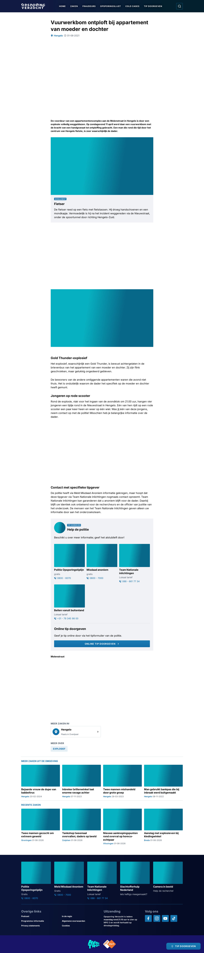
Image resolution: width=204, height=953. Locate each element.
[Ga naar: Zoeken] (179, 6)
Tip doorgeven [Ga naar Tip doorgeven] (153, 6)
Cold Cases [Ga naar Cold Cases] (132, 6)
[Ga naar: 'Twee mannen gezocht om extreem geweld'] (40, 827)
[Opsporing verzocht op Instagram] (156, 918)
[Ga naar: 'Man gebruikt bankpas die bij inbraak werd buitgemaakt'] (163, 781)
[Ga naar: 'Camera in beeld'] (168, 877)
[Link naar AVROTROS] (94, 944)
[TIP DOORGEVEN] (183, 946)
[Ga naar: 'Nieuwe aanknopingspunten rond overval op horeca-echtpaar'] (122, 827)
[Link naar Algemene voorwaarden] (81, 921)
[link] (76, 731)
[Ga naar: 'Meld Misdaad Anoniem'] (69, 879)
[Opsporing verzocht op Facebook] (148, 918)
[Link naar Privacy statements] (40, 925)
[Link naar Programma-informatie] (40, 921)
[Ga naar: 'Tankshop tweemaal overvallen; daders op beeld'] (81, 827)
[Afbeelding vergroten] (150, 139)
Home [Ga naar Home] (62, 6)
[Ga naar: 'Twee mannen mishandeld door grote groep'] (122, 781)
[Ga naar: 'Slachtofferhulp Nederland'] (135, 879)
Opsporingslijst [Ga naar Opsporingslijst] (110, 6)
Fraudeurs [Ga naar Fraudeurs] (89, 6)
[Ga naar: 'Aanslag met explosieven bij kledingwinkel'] (163, 827)
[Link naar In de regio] (81, 916)
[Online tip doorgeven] (102, 643)
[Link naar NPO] (109, 944)
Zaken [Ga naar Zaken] (74, 6)
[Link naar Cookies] (81, 925)
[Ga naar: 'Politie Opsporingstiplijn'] (69, 561)
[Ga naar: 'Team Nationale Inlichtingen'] (102, 880)
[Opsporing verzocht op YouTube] (165, 918)
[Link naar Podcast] (40, 916)
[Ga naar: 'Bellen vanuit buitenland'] (69, 602)
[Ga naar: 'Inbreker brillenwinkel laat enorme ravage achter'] (81, 781)
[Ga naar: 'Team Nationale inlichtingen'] (134, 563)
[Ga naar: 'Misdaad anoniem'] (102, 561)
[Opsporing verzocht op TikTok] (173, 918)
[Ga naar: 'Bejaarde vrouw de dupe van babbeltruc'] (40, 781)
